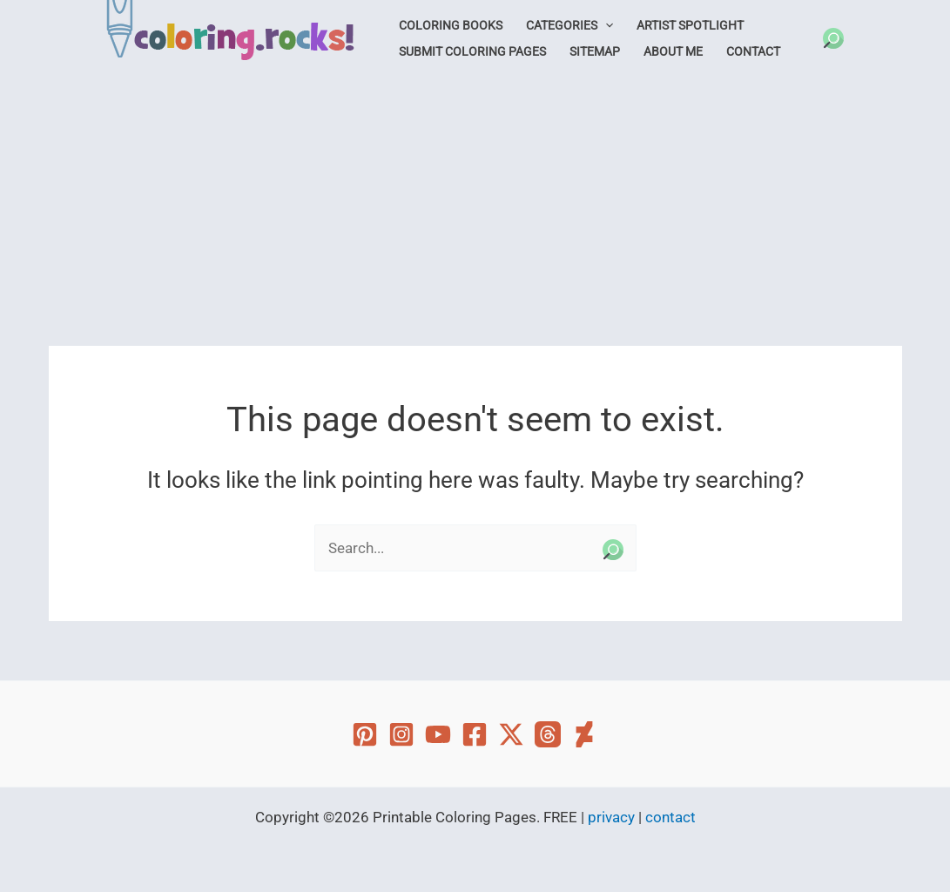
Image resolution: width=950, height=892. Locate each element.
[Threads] (548, 734)
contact (670, 817)
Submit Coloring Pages (472, 51)
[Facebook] (475, 734)
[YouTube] (438, 734)
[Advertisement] (475, 206)
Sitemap (594, 51)
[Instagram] (401, 734)
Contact (753, 51)
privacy (611, 817)
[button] (833, 38)
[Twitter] (511, 734)
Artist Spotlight (690, 25)
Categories (569, 25)
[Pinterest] (365, 734)
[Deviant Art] (584, 734)
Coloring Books (450, 25)
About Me (673, 51)
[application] (605, 25)
